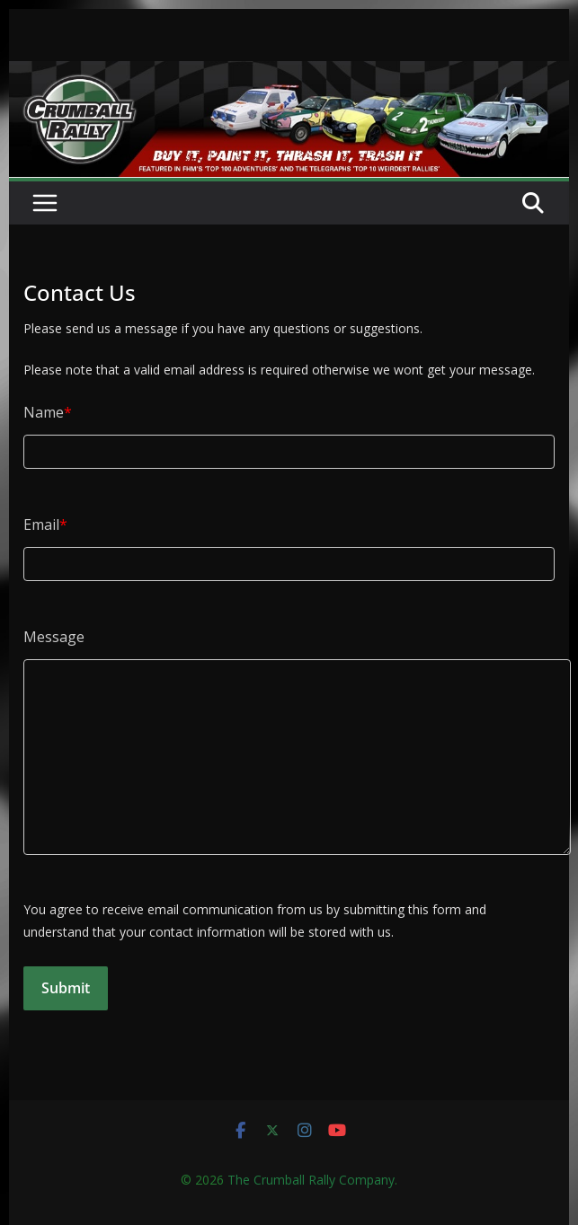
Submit (65, 988)
